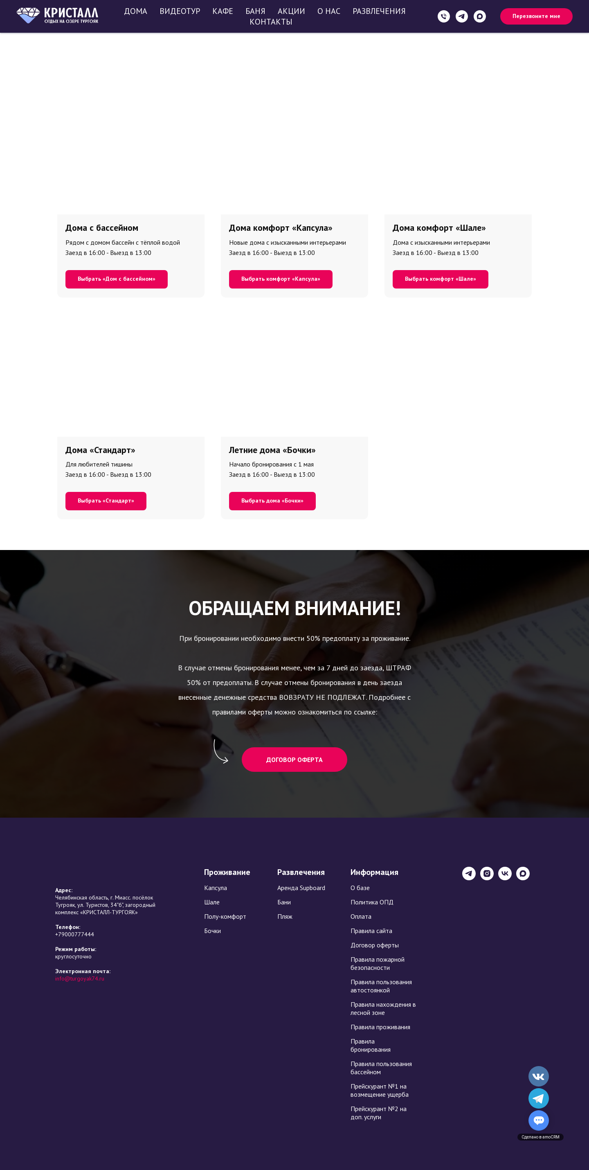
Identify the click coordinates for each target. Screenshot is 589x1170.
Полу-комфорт (225, 916)
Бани (284, 902)
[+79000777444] (444, 16)
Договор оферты (375, 945)
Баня (255, 11)
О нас (328, 11)
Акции (291, 11)
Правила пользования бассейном (381, 1068)
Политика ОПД (372, 902)
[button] (536, 16)
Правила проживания (380, 1027)
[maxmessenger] (480, 16)
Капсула (215, 888)
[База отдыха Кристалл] (469, 878)
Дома (135, 11)
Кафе (222, 11)
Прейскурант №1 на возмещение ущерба (380, 1090)
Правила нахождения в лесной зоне (383, 1008)
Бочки (212, 931)
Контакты (271, 21)
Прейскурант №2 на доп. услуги (379, 1113)
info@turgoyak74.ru (79, 978)
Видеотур (180, 11)
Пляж (284, 916)
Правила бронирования (371, 1045)
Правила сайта (371, 931)
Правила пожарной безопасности (378, 963)
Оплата (361, 916)
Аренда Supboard (301, 888)
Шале (212, 902)
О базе (360, 888)
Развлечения (379, 11)
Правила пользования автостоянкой (381, 986)
